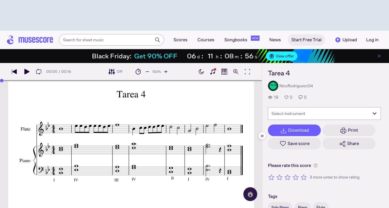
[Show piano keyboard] (212, 71)
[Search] (157, 39)
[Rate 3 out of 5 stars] (287, 177)
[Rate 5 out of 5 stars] (303, 177)
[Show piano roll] (224, 71)
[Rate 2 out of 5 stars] (279, 177)
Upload (345, 39)
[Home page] (30, 39)
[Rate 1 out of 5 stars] (271, 177)
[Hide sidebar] (262, 135)
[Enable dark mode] (201, 71)
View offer (281, 56)
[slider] (1, 80)
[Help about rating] (315, 165)
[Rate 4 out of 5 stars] (295, 177)
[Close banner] (379, 56)
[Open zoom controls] (236, 71)
